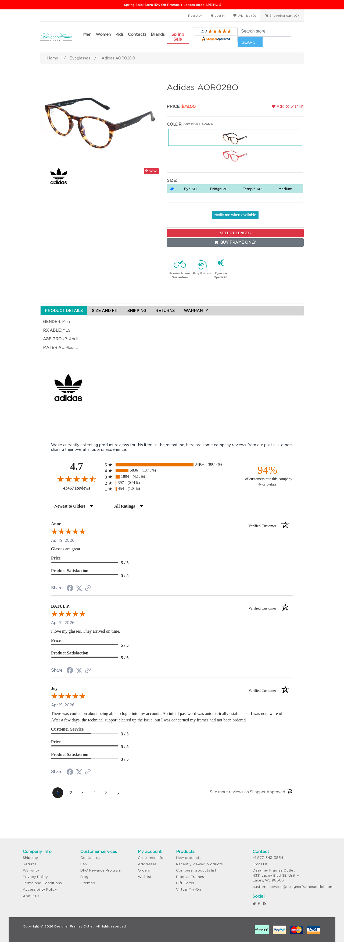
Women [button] (103, 34)
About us (31, 896)
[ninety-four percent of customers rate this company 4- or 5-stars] (267, 475)
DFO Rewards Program (100, 870)
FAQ (84, 864)
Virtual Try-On (188, 889)
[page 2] (70, 792)
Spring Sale (177, 36)
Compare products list (196, 870)
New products (188, 858)
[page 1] (57, 792)
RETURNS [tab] (165, 311)
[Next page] (118, 792)
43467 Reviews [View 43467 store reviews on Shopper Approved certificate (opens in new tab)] (82, 488)
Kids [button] (119, 34)
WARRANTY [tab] (196, 311)
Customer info (150, 858)
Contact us (90, 858)
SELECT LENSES (235, 233)
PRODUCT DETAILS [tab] (64, 311)
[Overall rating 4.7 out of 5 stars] (76, 479)
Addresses (147, 864)
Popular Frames (190, 877)
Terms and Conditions (42, 883)
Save (151, 171)
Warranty (31, 870)
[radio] (172, 464)
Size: (172, 180)
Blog (84, 877)
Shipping (30, 858)
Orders (144, 870)
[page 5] (106, 792)
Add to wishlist (288, 106)
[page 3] (82, 792)
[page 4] (94, 792)
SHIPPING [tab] (136, 311)
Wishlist (145, 877)
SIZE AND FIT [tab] (105, 311)
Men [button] (87, 34)
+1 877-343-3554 (268, 858)
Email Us (260, 864)
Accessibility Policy (40, 889)
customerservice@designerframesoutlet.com (293, 887)
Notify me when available (235, 215)
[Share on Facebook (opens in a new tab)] (70, 589)
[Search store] (264, 31)
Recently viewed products (199, 864)
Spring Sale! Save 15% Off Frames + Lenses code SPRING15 (172, 4)
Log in (218, 15)
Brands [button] (158, 34)
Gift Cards (185, 883)
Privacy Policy (35, 877)
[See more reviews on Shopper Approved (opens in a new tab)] (88, 588)
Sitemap (87, 883)
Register (195, 15)
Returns (30, 864)
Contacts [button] (137, 34)
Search (250, 42)
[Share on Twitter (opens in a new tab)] (79, 588)
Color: (174, 124)
